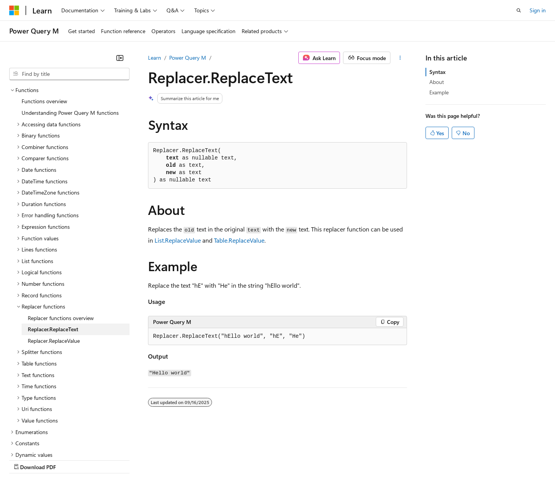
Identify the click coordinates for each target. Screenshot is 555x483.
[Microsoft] (14, 10)
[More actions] (400, 58)
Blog (105, 459)
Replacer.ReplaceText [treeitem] (53, 262)
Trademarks (319, 459)
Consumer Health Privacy (221, 459)
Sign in (538, 10)
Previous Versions (70, 459)
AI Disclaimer (24, 459)
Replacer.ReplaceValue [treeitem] (54, 273)
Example (439, 92)
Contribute (138, 459)
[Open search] (518, 10)
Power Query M (187, 57)
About (436, 82)
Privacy (168, 459)
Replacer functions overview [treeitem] (61, 251)
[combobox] (69, 74)
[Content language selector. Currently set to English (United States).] (44, 441)
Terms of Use (281, 459)
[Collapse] (120, 58)
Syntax (437, 71)
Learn (154, 57)
